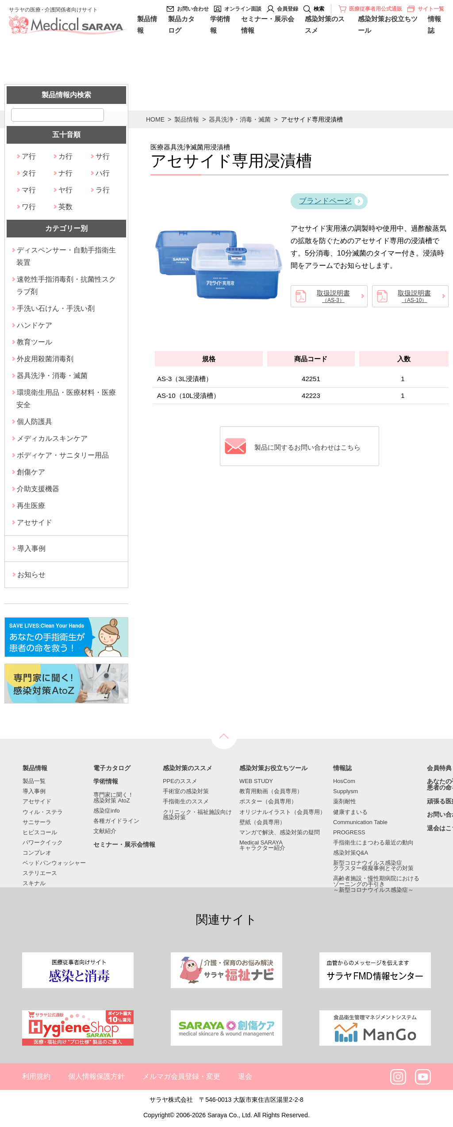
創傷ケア (31, 472)
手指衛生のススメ (186, 802)
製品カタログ (181, 24)
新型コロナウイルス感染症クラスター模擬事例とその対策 (373, 866)
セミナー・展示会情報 (267, 24)
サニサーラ (37, 822)
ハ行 (103, 173)
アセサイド (34, 522)
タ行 (29, 173)
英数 (65, 206)
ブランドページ (325, 201)
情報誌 (434, 24)
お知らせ (31, 574)
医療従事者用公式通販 (375, 8)
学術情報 (220, 24)
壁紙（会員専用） (262, 822)
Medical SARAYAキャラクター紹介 (262, 846)
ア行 (29, 156)
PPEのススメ (180, 781)
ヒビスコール (40, 833)
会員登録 (287, 8)
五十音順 (66, 134)
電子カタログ (112, 768)
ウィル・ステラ (43, 812)
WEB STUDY (256, 781)
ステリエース (40, 873)
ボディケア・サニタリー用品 (63, 455)
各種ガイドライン (116, 821)
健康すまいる (350, 812)
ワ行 (29, 206)
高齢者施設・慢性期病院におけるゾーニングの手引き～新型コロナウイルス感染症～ (376, 884)
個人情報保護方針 (96, 1076)
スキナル (34, 883)
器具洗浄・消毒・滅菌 (240, 119)
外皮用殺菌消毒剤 (45, 359)
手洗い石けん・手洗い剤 (56, 308)
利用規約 (36, 1076)
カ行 (65, 156)
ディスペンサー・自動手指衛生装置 (66, 256)
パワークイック (43, 843)
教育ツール (34, 342)
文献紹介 (104, 831)
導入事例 (31, 548)
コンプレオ (37, 853)
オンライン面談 (242, 8)
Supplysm (345, 792)
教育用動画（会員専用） (271, 792)
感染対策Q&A (350, 853)
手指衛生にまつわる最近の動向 (373, 843)
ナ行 (65, 173)
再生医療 (31, 505)
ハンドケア (34, 325)
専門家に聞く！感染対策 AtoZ (113, 798)
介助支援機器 (38, 489)
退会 (245, 1076)
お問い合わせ (193, 8)
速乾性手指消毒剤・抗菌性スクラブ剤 (66, 285)
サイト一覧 (425, 8)
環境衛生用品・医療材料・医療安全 (66, 399)
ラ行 (103, 190)
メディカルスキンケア (52, 438)
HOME (155, 119)
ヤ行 (65, 190)
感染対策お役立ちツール (388, 24)
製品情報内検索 (66, 95)
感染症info (106, 811)
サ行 (103, 156)
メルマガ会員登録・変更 (181, 1076)
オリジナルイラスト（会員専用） (282, 812)
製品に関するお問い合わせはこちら (308, 446)
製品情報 (147, 24)
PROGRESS (349, 833)
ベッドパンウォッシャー (54, 863)
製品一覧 (34, 781)
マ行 (29, 190)
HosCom (344, 781)
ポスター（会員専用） (268, 802)
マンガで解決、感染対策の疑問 (279, 833)
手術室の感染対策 (186, 792)
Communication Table (360, 822)
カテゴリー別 (66, 228)
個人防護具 (34, 421)
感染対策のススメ (325, 24)
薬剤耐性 (344, 802)
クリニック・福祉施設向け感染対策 (197, 815)
